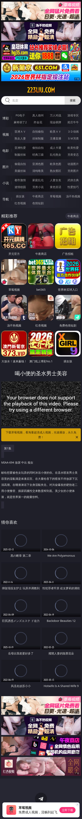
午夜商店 (38, 196)
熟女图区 (55, 171)
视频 (5, 134)
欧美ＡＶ (55, 131)
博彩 (5, 118)
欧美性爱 (73, 148)
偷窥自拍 (20, 164)
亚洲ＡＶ (20, 131)
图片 (5, 167)
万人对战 (55, 115)
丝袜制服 (38, 138)
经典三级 (38, 154)
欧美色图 (55, 164)
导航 (5, 199)
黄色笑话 (55, 187)
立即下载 (67, 810)
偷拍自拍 (38, 148)
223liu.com (41, 90)
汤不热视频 (73, 196)
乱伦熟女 (55, 154)
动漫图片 (73, 164)
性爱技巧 (73, 187)
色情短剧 (38, 203)
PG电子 (20, 115)
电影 (5, 150)
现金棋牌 (55, 122)
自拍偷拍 (38, 131)
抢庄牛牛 (73, 122)
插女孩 (20, 196)
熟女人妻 (20, 138)
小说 (5, 183)
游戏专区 (73, 115)
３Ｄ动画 (73, 131)
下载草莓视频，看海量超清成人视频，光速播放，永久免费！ (42, 435)
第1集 (7, 448)
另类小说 (38, 187)
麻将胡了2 (20, 122)
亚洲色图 (38, 164)
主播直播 (55, 138)
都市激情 (20, 180)
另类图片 (73, 171)
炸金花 (38, 122)
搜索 (73, 100)
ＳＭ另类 (73, 138)
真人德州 (38, 115)
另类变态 (73, 154)
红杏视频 (20, 203)
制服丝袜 (20, 154)
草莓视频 (55, 196)
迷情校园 (20, 187)
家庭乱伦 (38, 180)
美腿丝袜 (20, 171)
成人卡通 (55, 148)
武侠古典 (73, 180)
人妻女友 (55, 180)
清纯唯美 (38, 171)
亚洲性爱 (20, 148)
